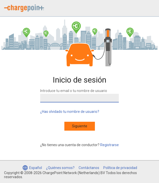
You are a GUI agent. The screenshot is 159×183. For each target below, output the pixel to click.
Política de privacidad (120, 168)
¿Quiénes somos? (60, 168)
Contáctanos (89, 168)
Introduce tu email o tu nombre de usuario (73, 91)
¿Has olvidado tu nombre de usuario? (69, 112)
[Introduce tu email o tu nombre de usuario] (79, 98)
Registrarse (109, 145)
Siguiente (79, 126)
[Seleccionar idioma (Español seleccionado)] (32, 168)
